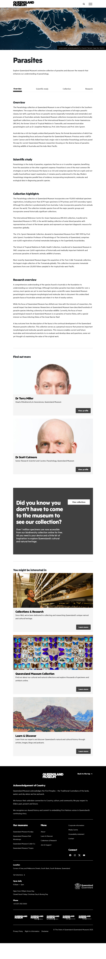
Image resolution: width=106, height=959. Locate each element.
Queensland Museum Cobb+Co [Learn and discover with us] (24, 843)
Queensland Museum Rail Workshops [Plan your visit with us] (22, 837)
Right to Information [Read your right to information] (32, 931)
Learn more (83, 627)
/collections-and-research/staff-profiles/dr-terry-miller (53, 387)
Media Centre (73, 829)
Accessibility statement (76, 834)
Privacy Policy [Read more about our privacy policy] (18, 931)
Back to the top (84, 773)
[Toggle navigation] (90, 4)
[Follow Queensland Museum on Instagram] (75, 855)
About (43, 831)
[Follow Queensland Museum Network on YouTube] (84, 855)
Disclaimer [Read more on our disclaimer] (45, 931)
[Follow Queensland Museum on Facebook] (70, 855)
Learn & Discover (47, 836)
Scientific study (42, 88)
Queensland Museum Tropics (23, 848)
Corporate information (76, 825)
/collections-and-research (53, 602)
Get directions (18, 875)
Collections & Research (49, 840)
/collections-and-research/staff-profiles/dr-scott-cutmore (53, 446)
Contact (71, 838)
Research (89, 88)
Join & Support (46, 845)
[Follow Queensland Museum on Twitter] (79, 855)
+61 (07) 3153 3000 (20, 903)
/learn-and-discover (53, 726)
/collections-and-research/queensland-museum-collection (53, 664)
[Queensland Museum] (23, 4)
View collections (78, 502)
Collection (67, 88)
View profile (83, 410)
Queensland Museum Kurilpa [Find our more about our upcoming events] (23, 831)
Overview (17, 88)
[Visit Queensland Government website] (84, 886)
